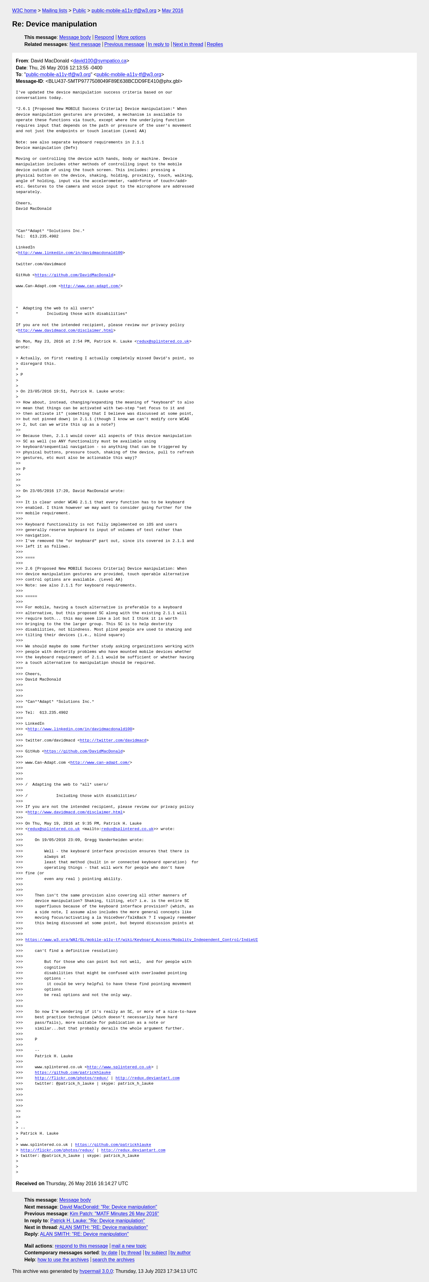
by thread (131, 1252)
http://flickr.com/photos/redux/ (71, 1078)
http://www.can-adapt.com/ (90, 286)
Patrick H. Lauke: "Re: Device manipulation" (97, 1220)
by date (109, 1252)
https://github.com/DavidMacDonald (74, 275)
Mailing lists (54, 10)
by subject (156, 1252)
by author (180, 1252)
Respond (104, 37)
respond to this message (81, 1246)
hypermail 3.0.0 (96, 1271)
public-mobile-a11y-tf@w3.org (124, 10)
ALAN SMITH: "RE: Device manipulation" (103, 1227)
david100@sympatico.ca (100, 60)
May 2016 (172, 10)
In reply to (158, 44)
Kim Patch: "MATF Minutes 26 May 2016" (114, 1213)
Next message (85, 44)
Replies (215, 44)
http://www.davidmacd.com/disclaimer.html (65, 330)
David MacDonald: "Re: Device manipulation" (108, 1207)
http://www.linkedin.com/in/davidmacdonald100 (70, 253)
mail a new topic (129, 1246)
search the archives (113, 1259)
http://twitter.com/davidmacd (113, 740)
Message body (75, 37)
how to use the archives (63, 1259)
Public (79, 10)
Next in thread (188, 44)
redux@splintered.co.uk (163, 341)
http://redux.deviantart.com (148, 1078)
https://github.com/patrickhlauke (73, 1073)
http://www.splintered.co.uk (119, 1067)
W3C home (24, 10)
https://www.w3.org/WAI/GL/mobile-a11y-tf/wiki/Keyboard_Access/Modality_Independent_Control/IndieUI (141, 940)
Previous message (124, 44)
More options (132, 37)
